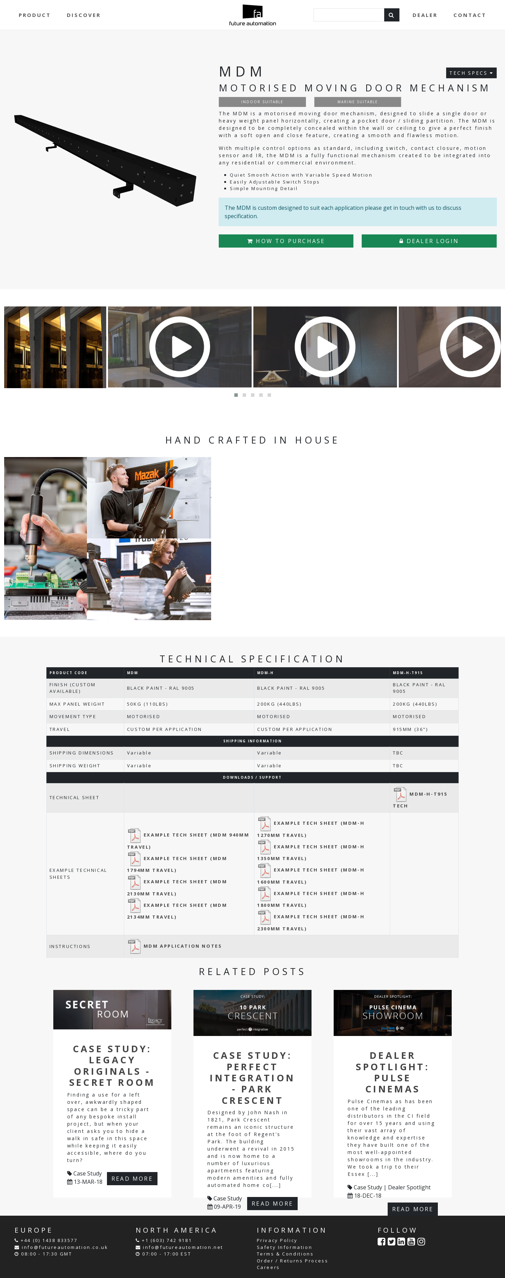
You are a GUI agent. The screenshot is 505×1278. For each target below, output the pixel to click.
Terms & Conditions (285, 1254)
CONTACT (469, 14)
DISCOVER (84, 14)
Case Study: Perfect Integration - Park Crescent (252, 1078)
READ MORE (132, 1178)
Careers (268, 1267)
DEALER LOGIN (429, 241)
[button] (236, 395)
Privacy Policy (277, 1240)
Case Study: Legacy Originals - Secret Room (112, 1065)
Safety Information (285, 1247)
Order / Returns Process (292, 1261)
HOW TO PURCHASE (286, 241)
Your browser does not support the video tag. (356, 529)
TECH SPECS (471, 73)
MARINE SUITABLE (357, 101)
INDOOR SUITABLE (262, 101)
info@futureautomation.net (183, 1247)
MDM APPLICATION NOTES (174, 946)
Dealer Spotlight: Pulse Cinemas (393, 1072)
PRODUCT (35, 14)
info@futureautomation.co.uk (65, 1247)
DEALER (425, 14)
